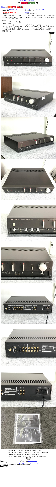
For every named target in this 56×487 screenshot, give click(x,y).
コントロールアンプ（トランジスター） (35, 9)
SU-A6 (3, 7)
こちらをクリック (32, 461)
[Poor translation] (6, 466)
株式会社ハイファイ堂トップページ (28, 463)
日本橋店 (27, 12)
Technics (12, 9)
